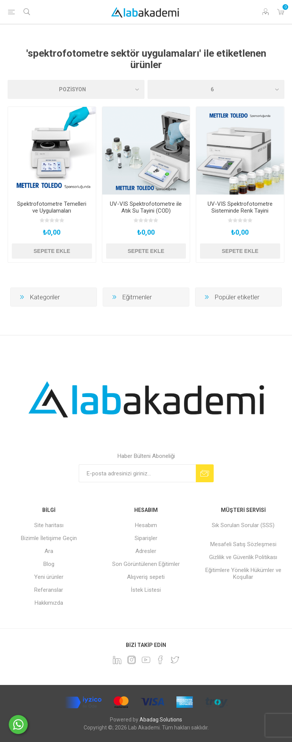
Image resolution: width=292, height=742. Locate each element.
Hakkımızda (49, 602)
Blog (48, 564)
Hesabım (146, 525)
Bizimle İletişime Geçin (49, 538)
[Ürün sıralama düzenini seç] (76, 89)
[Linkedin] (117, 660)
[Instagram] (131, 660)
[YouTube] (146, 660)
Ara (48, 551)
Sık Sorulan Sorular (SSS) (243, 525)
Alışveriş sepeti (146, 577)
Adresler (145, 551)
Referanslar (48, 589)
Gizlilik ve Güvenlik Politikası (243, 557)
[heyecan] (175, 660)
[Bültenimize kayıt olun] (137, 473)
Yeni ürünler (48, 577)
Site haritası (48, 525)
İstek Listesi (146, 589)
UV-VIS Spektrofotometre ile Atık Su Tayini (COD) (146, 207)
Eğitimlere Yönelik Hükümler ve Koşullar (243, 573)
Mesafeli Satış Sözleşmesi (243, 544)
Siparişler (146, 538)
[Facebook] (160, 660)
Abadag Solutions (161, 720)
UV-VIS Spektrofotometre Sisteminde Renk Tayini (240, 207)
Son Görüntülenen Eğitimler (146, 564)
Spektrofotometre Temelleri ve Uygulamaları (51, 207)
